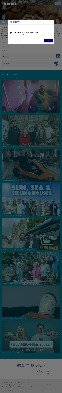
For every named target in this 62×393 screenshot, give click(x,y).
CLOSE (48, 41)
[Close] (52, 22)
